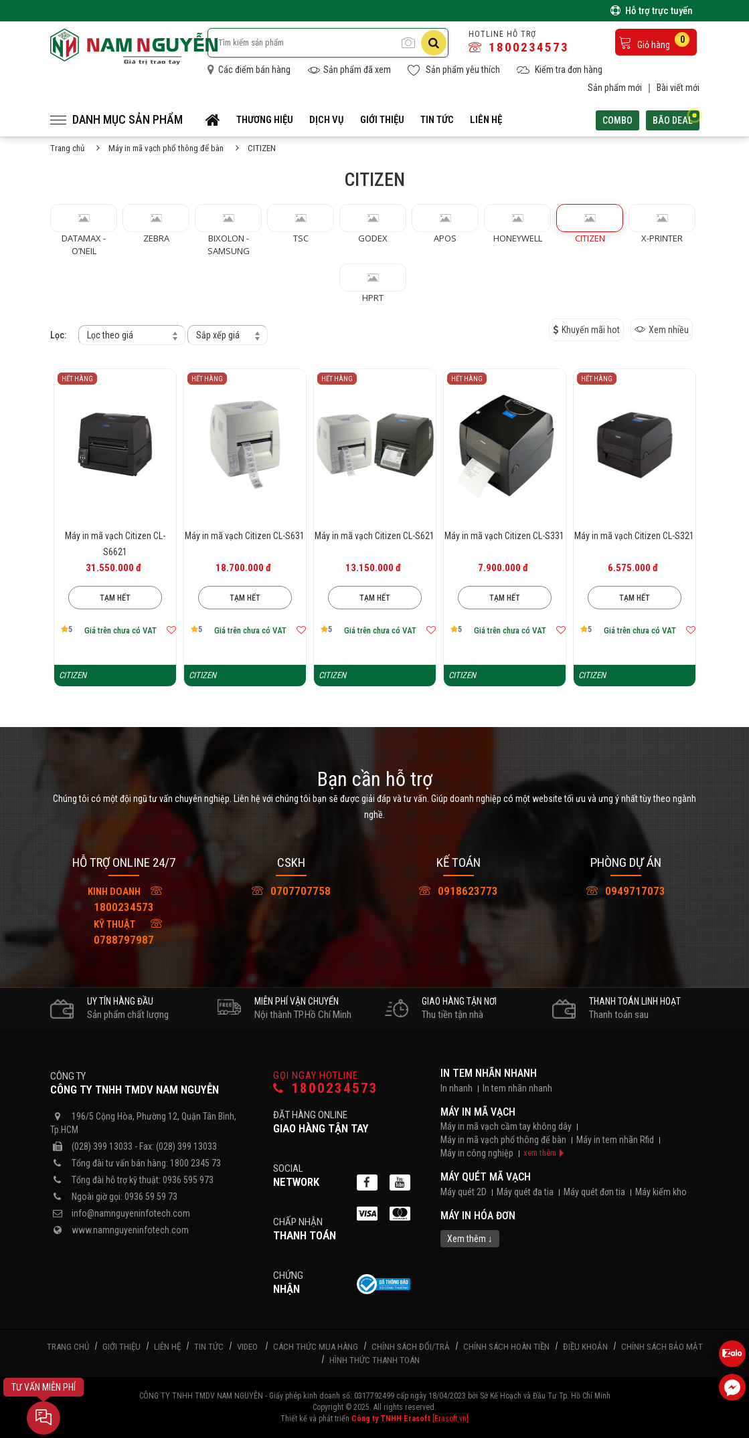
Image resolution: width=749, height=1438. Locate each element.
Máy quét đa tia (525, 1192)
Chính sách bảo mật (662, 1347)
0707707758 (291, 891)
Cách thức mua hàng (315, 1347)
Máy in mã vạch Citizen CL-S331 (504, 535)
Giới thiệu (382, 120)
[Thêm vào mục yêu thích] (171, 630)
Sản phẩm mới (615, 87)
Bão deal (676, 118)
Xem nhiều (662, 329)
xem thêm (539, 1153)
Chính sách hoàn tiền (506, 1347)
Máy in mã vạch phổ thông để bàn (166, 148)
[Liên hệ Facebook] (732, 1387)
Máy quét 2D (463, 1192)
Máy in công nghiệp (476, 1153)
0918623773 (458, 891)
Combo (617, 120)
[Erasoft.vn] (450, 1418)
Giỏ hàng (653, 41)
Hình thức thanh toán (374, 1360)
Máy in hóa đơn (477, 1215)
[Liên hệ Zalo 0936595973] (732, 1354)
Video (247, 1347)
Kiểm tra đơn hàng (559, 70)
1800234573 (519, 47)
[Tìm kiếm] (433, 43)
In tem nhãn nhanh (488, 1073)
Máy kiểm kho (661, 1192)
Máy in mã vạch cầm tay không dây (506, 1126)
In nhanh (456, 1088)
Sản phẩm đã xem (349, 70)
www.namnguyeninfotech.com (130, 1230)
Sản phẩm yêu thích (454, 70)
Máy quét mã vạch (485, 1176)
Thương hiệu (264, 120)
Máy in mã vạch (477, 1112)
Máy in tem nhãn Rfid (615, 1139)
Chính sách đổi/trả (410, 1347)
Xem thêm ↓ (470, 1238)
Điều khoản (585, 1347)
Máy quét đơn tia (594, 1192)
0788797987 (121, 931)
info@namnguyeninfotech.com (131, 1213)
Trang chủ (67, 148)
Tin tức (437, 120)
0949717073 (625, 891)
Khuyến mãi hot (586, 329)
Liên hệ (486, 120)
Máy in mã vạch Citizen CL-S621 (374, 535)
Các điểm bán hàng (248, 69)
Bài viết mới (678, 87)
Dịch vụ (326, 120)
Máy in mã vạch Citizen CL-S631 (245, 535)
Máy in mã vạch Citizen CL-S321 (634, 535)
